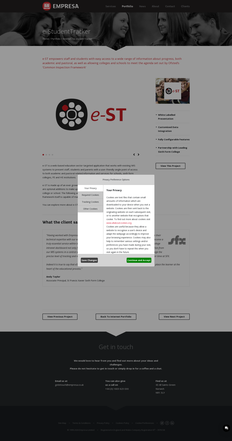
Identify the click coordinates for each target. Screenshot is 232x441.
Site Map (62, 423)
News (142, 6)
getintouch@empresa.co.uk (69, 384)
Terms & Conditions (82, 423)
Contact (170, 6)
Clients (185, 6)
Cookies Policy (122, 423)
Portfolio (127, 6)
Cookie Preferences (144, 423)
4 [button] (52, 155)
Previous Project (60, 316)
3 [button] (49, 155)
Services (110, 6)
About (155, 6)
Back (116, 316)
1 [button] (43, 155)
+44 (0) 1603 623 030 (117, 388)
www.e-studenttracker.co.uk (105, 204)
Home (45, 38)
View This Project (170, 165)
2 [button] (46, 155)
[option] (90, 114)
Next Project (174, 316)
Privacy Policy (103, 423)
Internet (67, 38)
